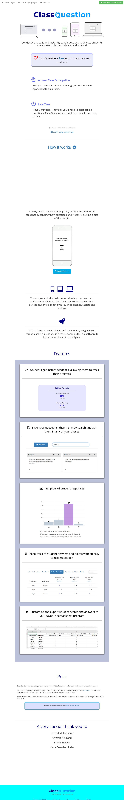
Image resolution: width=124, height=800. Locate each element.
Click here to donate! (73, 706)
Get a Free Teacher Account (111, 2)
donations (86, 690)
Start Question (62, 271)
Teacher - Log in (8, 3)
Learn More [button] (46, 3)
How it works (62, 147)
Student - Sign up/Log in (27, 3)
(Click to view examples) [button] (62, 132)
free (61, 58)
